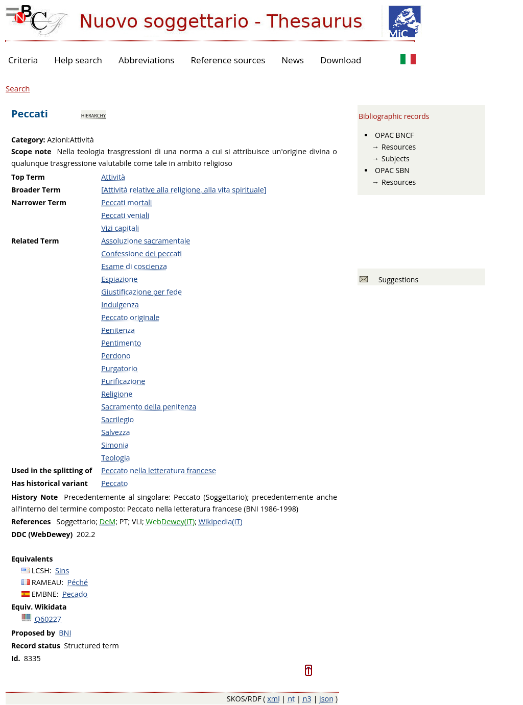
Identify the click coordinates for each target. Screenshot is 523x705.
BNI (65, 633)
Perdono (116, 355)
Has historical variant (49, 483)
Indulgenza (120, 304)
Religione (116, 394)
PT (124, 521)
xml (273, 698)
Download (341, 60)
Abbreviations (146, 60)
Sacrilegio (117, 419)
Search (18, 88)
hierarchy (93, 114)
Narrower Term (38, 202)
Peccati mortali (126, 202)
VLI (137, 521)
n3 (307, 698)
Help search (78, 60)
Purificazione (123, 381)
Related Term (35, 241)
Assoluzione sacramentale (145, 241)
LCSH (41, 570)
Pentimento (121, 343)
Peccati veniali (125, 215)
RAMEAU (47, 582)
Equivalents (32, 559)
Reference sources (228, 60)
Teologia (115, 458)
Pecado (74, 594)
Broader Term (36, 190)
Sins (62, 570)
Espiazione (119, 279)
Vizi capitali (120, 228)
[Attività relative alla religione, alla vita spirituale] (183, 190)
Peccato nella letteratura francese (158, 470)
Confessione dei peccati (141, 253)
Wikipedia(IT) (221, 521)
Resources (399, 147)
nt (291, 698)
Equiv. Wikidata (38, 607)
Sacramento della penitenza (148, 406)
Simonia (115, 445)
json (326, 698)
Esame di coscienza (134, 266)
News (292, 60)
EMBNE (44, 594)
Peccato (114, 483)
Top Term (28, 177)
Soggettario (76, 521)
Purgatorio (119, 368)
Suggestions (396, 279)
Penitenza (118, 330)
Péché (77, 582)
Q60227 (48, 619)
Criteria (23, 60)
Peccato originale (130, 317)
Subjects (396, 158)
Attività (113, 177)
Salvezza (115, 432)
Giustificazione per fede (141, 292)
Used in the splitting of (51, 470)
